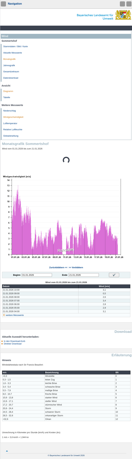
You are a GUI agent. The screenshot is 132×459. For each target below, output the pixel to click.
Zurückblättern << (58, 267)
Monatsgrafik (9, 59)
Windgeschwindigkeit (13, 117)
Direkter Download (13, 344)
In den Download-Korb (14, 341)
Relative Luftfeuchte (12, 129)
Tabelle (6, 97)
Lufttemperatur (10, 123)
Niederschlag (9, 111)
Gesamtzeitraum (11, 71)
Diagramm (8, 91)
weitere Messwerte (15, 315)
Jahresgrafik (9, 65)
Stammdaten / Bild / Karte (15, 46)
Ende (64, 275)
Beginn (17, 275)
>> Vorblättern (76, 267)
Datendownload (10, 78)
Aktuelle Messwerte (12, 53)
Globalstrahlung (10, 136)
